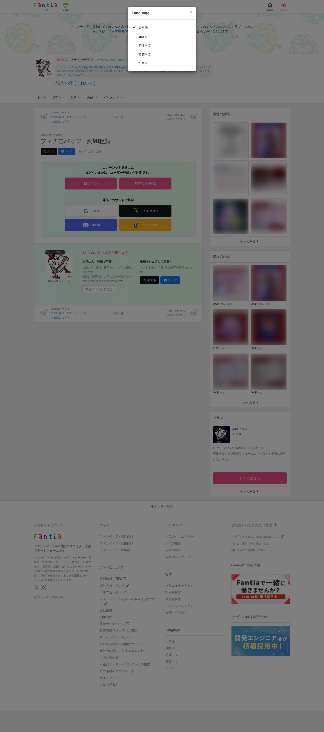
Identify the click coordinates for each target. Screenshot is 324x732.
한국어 (143, 63)
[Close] (191, 12)
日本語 (143, 27)
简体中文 (144, 45)
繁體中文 (144, 54)
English (143, 36)
